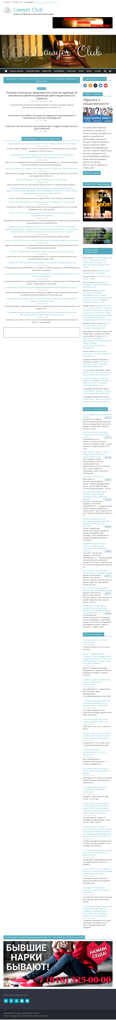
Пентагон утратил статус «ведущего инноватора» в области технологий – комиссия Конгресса (41, 168)
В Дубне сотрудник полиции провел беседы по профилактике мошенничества (96, 682)
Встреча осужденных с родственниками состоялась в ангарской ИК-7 (94, 752)
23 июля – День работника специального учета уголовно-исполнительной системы (42, 251)
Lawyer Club (28, 9)
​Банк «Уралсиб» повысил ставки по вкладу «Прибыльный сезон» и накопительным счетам (96, 454)
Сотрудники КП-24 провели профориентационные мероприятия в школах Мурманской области (41, 287)
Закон (89, 71)
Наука (81, 71)
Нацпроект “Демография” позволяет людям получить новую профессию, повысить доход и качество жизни (97, 735)
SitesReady (45, 101)
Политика (71, 71)
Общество (46, 71)
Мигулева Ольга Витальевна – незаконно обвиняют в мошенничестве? (97, 284)
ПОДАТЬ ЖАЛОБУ (16, 71)
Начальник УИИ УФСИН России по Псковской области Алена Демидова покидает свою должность (41, 240)
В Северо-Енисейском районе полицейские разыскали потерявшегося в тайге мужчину (42, 202)
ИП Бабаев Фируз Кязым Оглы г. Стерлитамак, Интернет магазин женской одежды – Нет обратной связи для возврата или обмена (97, 262)
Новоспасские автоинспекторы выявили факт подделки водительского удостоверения (41, 127)
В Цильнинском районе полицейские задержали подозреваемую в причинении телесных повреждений (42, 116)
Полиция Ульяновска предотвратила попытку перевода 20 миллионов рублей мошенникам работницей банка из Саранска (41, 95)
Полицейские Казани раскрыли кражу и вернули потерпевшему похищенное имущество (41, 262)
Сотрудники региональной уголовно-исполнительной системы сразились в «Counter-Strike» (41, 144)
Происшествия (32, 71)
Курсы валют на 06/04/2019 (93, 477)
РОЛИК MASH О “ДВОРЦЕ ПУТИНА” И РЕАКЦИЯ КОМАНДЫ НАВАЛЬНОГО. (96, 364)
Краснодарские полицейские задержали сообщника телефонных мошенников (96, 890)
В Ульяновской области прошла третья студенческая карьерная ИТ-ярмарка (96, 770)
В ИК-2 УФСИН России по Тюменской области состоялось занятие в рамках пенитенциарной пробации (97, 871)
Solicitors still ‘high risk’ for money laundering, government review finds (41, 180)
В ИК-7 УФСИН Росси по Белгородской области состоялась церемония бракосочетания (97, 852)
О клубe (97, 71)
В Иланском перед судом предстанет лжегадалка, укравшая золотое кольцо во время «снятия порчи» (97, 703)
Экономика (59, 71)
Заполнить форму (92, 173)
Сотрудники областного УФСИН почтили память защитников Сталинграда (95, 789)
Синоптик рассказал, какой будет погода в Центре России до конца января (96, 434)
